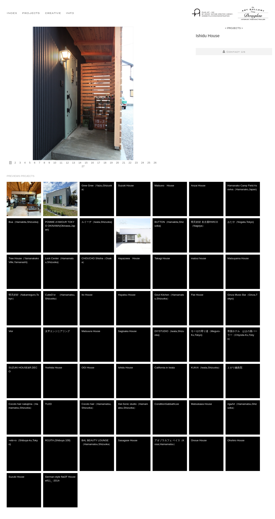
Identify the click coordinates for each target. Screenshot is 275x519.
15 (86, 162)
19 (111, 162)
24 (142, 162)
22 (130, 162)
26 (155, 162)
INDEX (12, 12)
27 (83, 166)
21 (123, 162)
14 (79, 162)
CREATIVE (53, 12)
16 (92, 162)
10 (54, 162)
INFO (70, 12)
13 (73, 162)
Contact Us (234, 51)
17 (98, 162)
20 (117, 162)
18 (105, 162)
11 (61, 162)
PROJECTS (31, 12)
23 (136, 162)
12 (67, 162)
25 (148, 162)
